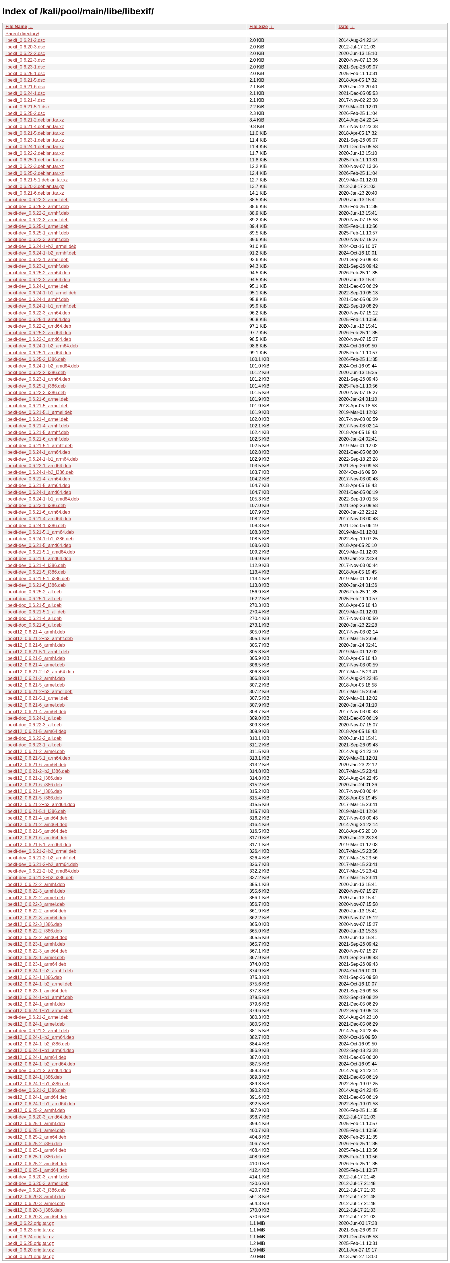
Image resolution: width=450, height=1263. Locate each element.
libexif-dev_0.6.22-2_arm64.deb (37, 279)
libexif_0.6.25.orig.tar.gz (29, 1243)
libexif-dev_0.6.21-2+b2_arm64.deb (41, 864)
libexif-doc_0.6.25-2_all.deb (33, 591)
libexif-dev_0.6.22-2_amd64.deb (38, 326)
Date (343, 26)
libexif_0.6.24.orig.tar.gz (29, 1236)
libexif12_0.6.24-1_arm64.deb (35, 1057)
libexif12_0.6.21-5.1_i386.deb (35, 811)
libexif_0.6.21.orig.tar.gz (29, 1256)
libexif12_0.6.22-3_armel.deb (35, 904)
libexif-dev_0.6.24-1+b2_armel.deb (40, 246)
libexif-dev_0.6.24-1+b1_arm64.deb (41, 459)
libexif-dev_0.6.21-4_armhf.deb (37, 425)
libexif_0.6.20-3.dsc (25, 46)
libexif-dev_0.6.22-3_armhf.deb (37, 239)
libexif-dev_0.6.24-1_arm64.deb (37, 452)
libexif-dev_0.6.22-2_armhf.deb (37, 213)
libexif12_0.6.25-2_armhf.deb (35, 1110)
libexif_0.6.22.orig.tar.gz (29, 1223)
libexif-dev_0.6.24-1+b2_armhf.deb (41, 253)
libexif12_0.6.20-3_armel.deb (35, 1203)
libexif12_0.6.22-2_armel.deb (35, 897)
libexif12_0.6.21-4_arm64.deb (35, 711)
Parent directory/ (22, 33)
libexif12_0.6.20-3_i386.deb (33, 1210)
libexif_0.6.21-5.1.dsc (27, 106)
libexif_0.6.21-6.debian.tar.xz (34, 193)
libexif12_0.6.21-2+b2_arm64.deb (39, 671)
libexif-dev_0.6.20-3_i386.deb (35, 1190)
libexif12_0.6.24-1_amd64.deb (36, 1097)
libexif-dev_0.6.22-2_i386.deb (35, 372)
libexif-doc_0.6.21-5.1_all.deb (35, 611)
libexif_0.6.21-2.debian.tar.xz (34, 120)
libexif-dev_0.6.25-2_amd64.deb (38, 332)
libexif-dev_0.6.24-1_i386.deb (35, 525)
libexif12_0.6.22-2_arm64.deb (35, 910)
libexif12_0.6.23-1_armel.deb (35, 957)
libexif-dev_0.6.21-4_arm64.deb (37, 478)
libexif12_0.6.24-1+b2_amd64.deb (40, 1063)
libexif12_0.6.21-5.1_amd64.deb (38, 844)
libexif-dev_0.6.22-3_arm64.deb (37, 312)
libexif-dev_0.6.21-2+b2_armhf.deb (41, 857)
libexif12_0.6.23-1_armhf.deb (35, 944)
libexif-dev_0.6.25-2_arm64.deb (37, 272)
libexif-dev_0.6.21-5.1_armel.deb (38, 412)
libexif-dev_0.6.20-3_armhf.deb (37, 1176)
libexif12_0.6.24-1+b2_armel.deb (39, 984)
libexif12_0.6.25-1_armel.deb (35, 1130)
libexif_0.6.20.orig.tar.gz (29, 1250)
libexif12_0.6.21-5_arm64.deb (35, 731)
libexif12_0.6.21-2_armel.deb (35, 751)
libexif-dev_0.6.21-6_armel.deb (37, 399)
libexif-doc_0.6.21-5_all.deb (33, 605)
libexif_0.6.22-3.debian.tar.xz (34, 166)
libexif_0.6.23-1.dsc (25, 66)
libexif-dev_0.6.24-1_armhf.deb (37, 299)
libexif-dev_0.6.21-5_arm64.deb (37, 485)
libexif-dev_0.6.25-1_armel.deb (37, 226)
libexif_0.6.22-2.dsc (25, 53)
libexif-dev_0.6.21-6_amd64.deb (38, 558)
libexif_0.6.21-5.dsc (25, 80)
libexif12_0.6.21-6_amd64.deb (36, 837)
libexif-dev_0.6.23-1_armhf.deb (37, 266)
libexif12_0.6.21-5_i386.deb (33, 797)
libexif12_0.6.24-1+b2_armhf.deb (39, 970)
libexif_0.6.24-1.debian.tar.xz (34, 146)
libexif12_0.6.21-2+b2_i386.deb (37, 771)
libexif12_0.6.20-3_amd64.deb (36, 1216)
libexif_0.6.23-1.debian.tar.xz (34, 140)
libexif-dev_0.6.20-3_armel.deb (37, 1183)
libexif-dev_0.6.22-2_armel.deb (37, 199)
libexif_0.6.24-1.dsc (25, 93)
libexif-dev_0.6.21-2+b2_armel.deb (40, 851)
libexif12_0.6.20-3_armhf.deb (35, 1196)
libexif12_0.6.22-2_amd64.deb (36, 937)
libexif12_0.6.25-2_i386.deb (33, 1143)
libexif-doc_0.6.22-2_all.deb (33, 738)
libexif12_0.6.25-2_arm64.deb (35, 1137)
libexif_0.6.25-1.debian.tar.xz (34, 159)
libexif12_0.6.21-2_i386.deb (33, 778)
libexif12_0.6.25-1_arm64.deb (35, 1150)
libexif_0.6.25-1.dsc (25, 73)
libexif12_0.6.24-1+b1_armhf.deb (39, 997)
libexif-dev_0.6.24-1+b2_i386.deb (39, 472)
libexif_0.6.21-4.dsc (25, 100)
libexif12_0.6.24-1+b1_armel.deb (39, 1010)
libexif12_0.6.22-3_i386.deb (33, 924)
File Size (258, 26)
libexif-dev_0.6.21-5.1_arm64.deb (39, 532)
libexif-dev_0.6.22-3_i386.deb (35, 392)
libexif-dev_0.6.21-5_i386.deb (35, 572)
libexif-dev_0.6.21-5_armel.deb (37, 405)
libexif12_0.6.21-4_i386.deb (33, 791)
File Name (16, 26)
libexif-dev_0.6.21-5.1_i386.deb (37, 578)
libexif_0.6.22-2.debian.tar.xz (34, 153)
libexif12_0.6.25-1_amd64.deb (36, 1170)
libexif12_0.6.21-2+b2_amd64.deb (40, 804)
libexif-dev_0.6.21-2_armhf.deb (37, 1030)
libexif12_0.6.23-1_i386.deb (33, 977)
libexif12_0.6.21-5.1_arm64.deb (37, 758)
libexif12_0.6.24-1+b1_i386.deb (37, 1083)
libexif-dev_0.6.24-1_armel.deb (37, 286)
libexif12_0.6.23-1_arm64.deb (35, 964)
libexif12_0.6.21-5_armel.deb (35, 685)
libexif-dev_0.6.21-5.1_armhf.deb (39, 445)
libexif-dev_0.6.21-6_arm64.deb (37, 512)
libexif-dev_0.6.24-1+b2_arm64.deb (41, 345)
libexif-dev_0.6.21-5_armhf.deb (37, 432)
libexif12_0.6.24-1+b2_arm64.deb (39, 1037)
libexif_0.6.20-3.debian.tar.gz (34, 186)
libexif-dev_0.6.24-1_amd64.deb (38, 492)
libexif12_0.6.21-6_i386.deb (33, 784)
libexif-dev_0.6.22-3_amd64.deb (38, 339)
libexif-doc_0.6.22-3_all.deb (33, 724)
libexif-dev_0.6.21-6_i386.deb (35, 585)
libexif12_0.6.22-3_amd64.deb (36, 951)
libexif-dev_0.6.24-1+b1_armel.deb (40, 292)
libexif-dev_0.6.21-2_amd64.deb (38, 1070)
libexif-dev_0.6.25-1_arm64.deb (37, 319)
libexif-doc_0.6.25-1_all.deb (33, 598)
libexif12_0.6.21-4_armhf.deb (35, 631)
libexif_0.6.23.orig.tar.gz (29, 1229)
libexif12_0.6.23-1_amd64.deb (36, 990)
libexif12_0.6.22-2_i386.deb (33, 930)
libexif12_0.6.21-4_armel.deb (35, 664)
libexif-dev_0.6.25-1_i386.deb (35, 386)
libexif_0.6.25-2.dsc (25, 113)
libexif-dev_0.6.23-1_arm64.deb (37, 379)
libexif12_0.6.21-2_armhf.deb (35, 678)
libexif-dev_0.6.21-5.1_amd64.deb (40, 552)
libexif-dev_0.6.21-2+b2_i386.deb (39, 877)
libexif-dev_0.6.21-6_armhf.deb (37, 439)
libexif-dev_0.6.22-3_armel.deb (37, 219)
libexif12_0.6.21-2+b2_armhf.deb (39, 638)
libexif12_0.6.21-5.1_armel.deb (37, 698)
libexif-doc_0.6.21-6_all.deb (33, 625)
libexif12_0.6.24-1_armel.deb (35, 1024)
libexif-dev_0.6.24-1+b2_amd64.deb (42, 365)
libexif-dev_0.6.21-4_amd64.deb (38, 518)
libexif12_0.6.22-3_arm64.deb (35, 917)
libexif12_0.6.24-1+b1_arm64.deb (39, 1050)
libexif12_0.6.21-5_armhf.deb (35, 658)
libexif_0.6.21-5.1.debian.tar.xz (36, 179)
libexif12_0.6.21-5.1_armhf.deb (37, 651)
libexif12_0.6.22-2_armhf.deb (35, 884)
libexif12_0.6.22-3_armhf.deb (35, 891)
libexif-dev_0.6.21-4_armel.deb (37, 419)
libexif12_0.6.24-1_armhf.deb (35, 1004)
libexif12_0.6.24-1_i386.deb (33, 1077)
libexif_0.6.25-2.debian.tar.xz (34, 173)
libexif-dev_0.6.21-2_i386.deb (35, 1090)
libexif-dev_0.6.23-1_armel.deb (37, 259)
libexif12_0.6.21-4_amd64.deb (36, 818)
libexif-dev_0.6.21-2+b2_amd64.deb (42, 871)
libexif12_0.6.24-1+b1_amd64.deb (40, 1103)
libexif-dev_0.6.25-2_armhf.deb (37, 206)
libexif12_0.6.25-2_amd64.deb (36, 1163)
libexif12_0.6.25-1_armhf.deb (35, 1123)
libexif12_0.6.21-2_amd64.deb (36, 824)
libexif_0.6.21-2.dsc (25, 40)
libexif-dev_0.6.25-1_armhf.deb (37, 232)
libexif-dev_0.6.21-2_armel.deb (37, 1017)
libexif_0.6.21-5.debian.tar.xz (34, 133)
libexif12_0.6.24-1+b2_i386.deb (37, 1043)
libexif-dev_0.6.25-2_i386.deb (35, 359)
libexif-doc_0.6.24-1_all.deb (33, 718)
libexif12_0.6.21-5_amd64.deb (36, 831)
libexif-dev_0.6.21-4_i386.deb (35, 565)
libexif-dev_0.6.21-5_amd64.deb (38, 545)
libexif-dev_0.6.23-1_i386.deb (35, 505)
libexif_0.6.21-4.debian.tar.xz (34, 126)
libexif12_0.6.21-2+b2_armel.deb (39, 691)
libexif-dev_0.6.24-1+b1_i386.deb (39, 538)
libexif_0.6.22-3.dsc (25, 60)
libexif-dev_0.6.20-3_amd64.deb (38, 1117)
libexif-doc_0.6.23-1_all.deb (33, 744)
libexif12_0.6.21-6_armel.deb (35, 705)
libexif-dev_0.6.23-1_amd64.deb (38, 465)
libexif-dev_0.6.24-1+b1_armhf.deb (41, 306)
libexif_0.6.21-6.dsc (25, 86)
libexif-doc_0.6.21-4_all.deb (33, 618)
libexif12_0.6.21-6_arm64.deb (35, 764)
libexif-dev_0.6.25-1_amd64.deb (38, 352)
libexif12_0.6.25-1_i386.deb (33, 1156)
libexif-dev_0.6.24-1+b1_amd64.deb (42, 498)
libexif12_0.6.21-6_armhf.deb (35, 645)
